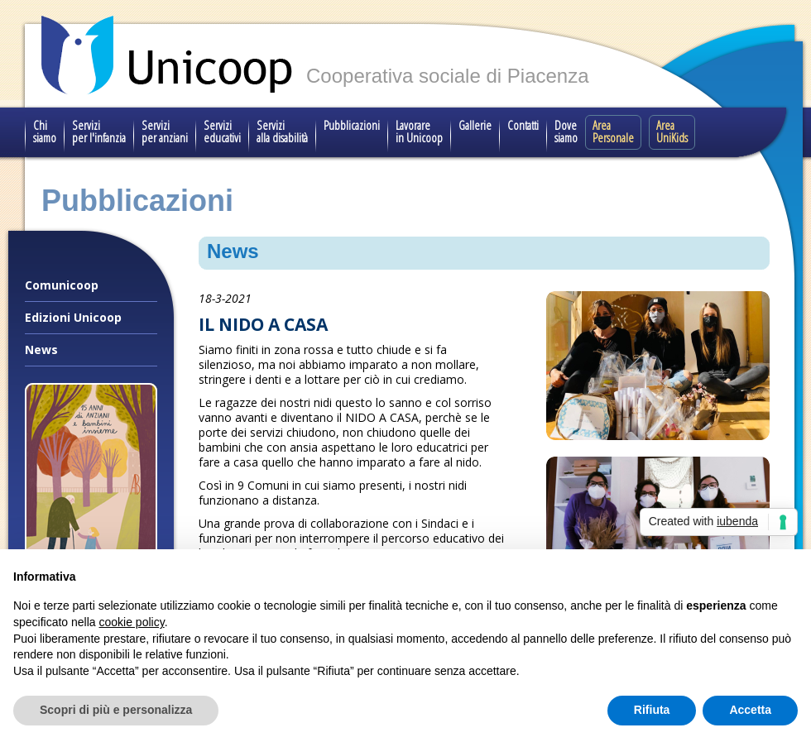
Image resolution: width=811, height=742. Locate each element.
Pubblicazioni (352, 125)
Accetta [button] (750, 709)
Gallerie (475, 125)
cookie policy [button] (132, 622)
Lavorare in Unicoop (419, 131)
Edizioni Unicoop (73, 317)
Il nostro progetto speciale (91, 599)
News (41, 349)
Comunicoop (61, 285)
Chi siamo (44, 131)
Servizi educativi (222, 131)
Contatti (523, 125)
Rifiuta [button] (652, 709)
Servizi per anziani (165, 131)
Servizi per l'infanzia (99, 131)
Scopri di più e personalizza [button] (116, 709)
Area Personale (613, 131)
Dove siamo (566, 131)
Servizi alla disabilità (282, 131)
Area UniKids (672, 131)
